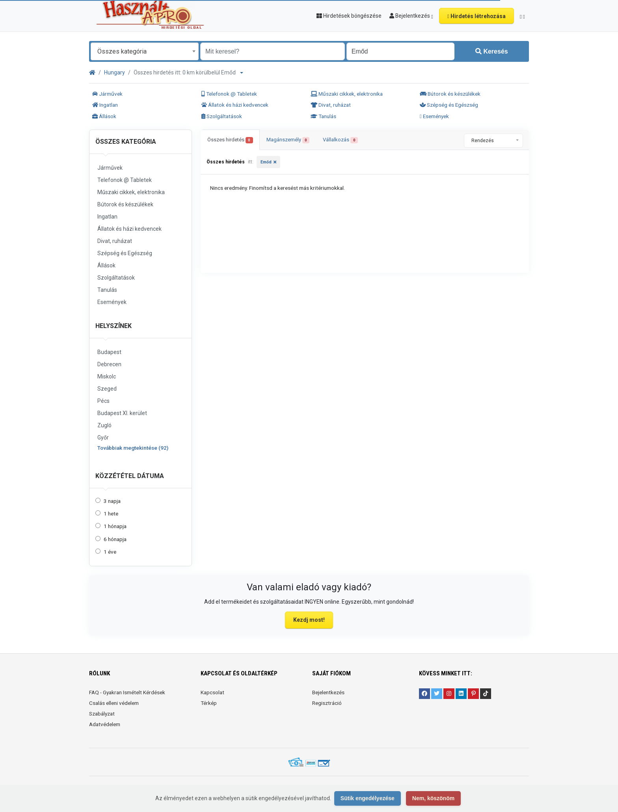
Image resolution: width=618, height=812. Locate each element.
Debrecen (109, 364)
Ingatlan (105, 105)
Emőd (266, 162)
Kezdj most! (309, 620)
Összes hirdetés (230, 140)
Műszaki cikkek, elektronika (347, 94)
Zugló (104, 425)
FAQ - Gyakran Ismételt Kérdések (127, 692)
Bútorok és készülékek (450, 94)
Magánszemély (288, 140)
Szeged (107, 389)
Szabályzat (102, 713)
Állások (104, 116)
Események (434, 116)
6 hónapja (115, 539)
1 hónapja (115, 526)
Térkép (209, 703)
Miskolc (106, 376)
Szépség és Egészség (449, 105)
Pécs (103, 401)
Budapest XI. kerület (122, 413)
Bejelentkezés (328, 692)
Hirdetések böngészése (349, 16)
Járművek (107, 94)
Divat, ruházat (331, 105)
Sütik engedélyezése (368, 798)
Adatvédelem (104, 724)
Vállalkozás (340, 140)
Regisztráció (327, 703)
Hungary (114, 72)
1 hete (111, 513)
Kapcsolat (212, 692)
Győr (103, 437)
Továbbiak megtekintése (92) (132, 448)
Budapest (109, 352)
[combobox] (145, 51)
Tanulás (323, 116)
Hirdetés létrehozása (476, 16)
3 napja (112, 501)
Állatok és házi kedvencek (234, 105)
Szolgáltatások (221, 116)
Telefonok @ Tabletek (229, 94)
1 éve (110, 552)
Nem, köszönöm (433, 798)
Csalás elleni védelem (114, 703)
